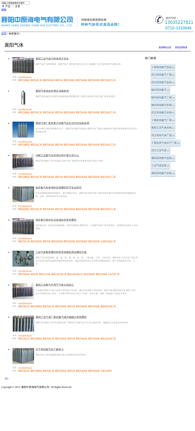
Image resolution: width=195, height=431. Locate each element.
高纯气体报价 (89, 274)
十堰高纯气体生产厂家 (165, 142)
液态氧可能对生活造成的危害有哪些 (56, 220)
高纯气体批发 (81, 241)
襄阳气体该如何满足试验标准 (52, 91)
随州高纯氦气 (160, 89)
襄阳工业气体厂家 (59, 274)
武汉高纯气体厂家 (163, 135)
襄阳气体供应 (48, 80)
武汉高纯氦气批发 (163, 82)
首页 (3, 33)
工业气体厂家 (114, 274)
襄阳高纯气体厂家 (108, 306)
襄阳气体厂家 (36, 80)
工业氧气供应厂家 (108, 241)
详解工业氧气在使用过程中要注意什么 (57, 155)
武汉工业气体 (160, 150)
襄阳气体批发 (69, 80)
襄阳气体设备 (81, 80)
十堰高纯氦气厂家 (163, 120)
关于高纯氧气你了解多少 (50, 349)
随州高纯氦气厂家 (163, 97)
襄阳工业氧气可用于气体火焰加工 (55, 285)
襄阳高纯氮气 (24, 209)
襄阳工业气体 (44, 274)
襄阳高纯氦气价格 (163, 173)
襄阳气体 (59, 80)
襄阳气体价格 (94, 80)
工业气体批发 (160, 165)
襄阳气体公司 (24, 306)
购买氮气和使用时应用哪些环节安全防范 (59, 187)
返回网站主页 (165, 47)
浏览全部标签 (181, 47)
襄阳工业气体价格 (163, 127)
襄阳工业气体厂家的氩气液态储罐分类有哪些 (61, 317)
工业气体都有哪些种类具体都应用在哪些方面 (61, 252)
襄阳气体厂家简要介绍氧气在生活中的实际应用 (62, 123)
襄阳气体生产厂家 (108, 80)
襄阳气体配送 (24, 80)
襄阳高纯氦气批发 (163, 158)
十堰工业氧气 (106, 371)
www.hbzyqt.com (25, 77)
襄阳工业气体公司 (75, 274)
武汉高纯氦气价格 (163, 112)
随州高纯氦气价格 (163, 105)
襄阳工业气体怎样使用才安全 (52, 58)
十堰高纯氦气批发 (163, 67)
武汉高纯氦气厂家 (163, 74)
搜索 (3, 9)
